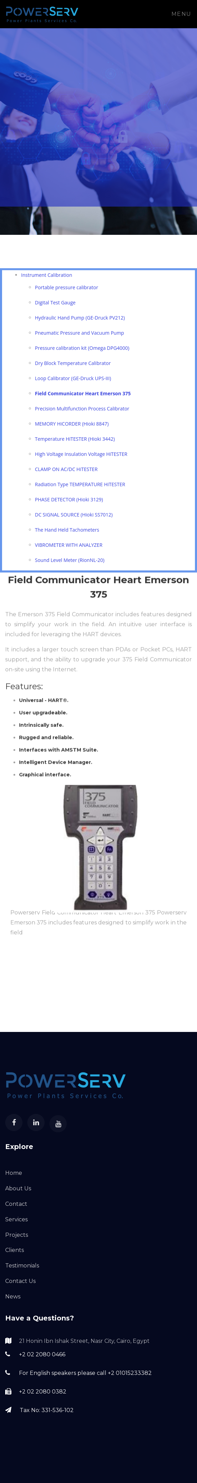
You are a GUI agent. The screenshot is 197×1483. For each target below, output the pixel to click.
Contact (16, 1204)
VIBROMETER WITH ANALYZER (68, 547)
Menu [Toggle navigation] (181, 14)
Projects (16, 1235)
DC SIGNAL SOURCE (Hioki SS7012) (74, 517)
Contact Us (20, 1281)
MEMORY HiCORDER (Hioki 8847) (72, 426)
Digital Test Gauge (55, 305)
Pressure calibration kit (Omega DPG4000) (82, 350)
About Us (18, 1188)
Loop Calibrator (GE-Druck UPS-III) (73, 380)
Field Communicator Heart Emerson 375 (83, 396)
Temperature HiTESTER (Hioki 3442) (75, 441)
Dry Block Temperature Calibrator (73, 365)
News (12, 1296)
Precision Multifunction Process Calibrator (82, 411)
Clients (14, 1250)
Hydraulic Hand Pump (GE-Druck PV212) (80, 320)
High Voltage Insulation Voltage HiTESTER (81, 456)
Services (16, 1219)
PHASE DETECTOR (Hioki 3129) (69, 502)
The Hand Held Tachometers (67, 532)
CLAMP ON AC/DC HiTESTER (66, 471)
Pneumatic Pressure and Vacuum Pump (79, 335)
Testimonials (22, 1265)
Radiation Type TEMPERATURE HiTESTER (80, 486)
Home (13, 1173)
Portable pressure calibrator (66, 289)
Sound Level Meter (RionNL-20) (69, 562)
